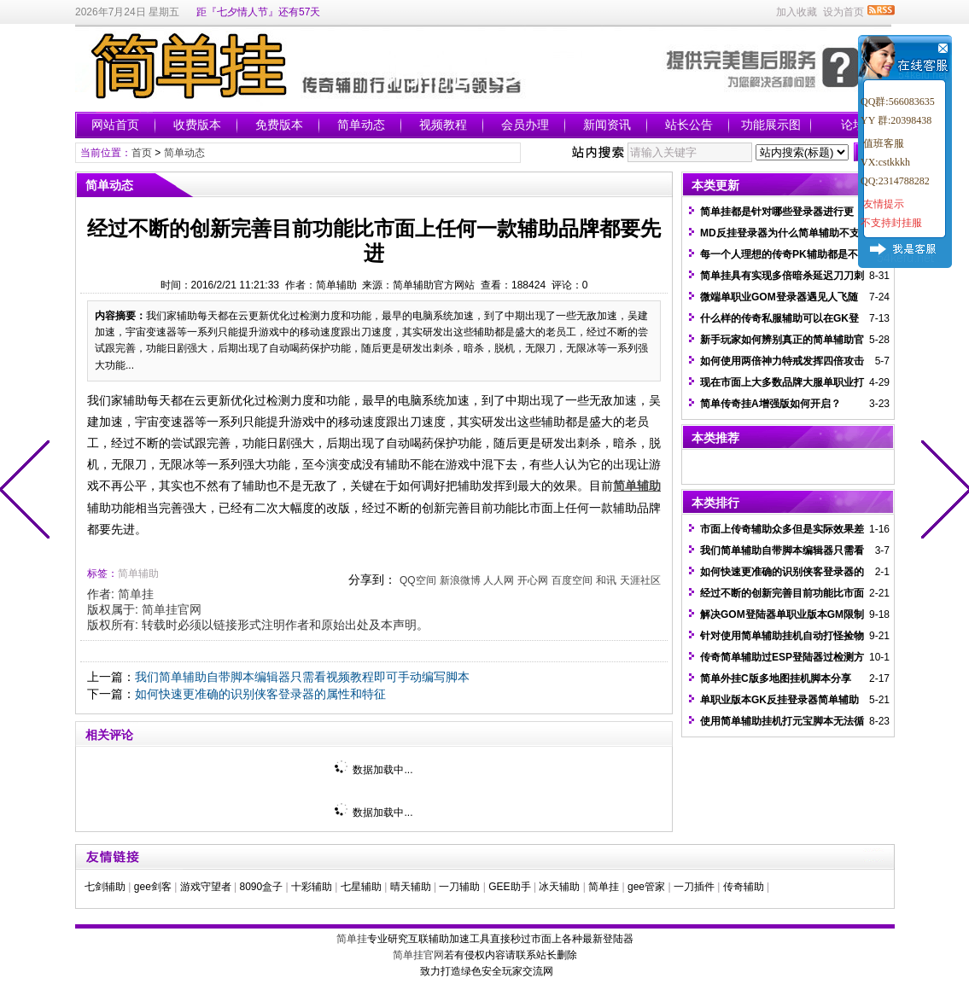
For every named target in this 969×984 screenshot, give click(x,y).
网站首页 (115, 124)
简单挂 (136, 594)
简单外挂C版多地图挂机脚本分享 (775, 678)
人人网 (498, 580)
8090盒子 (261, 887)
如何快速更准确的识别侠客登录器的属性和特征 (260, 694)
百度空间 (572, 580)
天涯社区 (640, 580)
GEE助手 (509, 887)
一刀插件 (694, 887)
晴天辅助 (410, 887)
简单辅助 (138, 573)
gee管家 (646, 887)
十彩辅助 (311, 887)
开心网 (532, 580)
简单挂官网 (171, 609)
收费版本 (197, 124)
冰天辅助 (559, 887)
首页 (141, 153)
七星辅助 (361, 887)
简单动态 (361, 124)
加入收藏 (796, 12)
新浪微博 (460, 580)
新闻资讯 (607, 124)
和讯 (606, 580)
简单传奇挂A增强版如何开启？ (770, 404)
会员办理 (525, 124)
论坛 (853, 124)
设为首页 (843, 12)
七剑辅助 (105, 887)
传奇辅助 (743, 887)
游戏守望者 (205, 887)
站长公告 (689, 124)
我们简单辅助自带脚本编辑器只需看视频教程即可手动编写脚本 (302, 677)
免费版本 (279, 124)
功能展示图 (771, 124)
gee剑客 (153, 887)
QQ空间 (418, 580)
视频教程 (443, 124)
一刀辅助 (459, 887)
